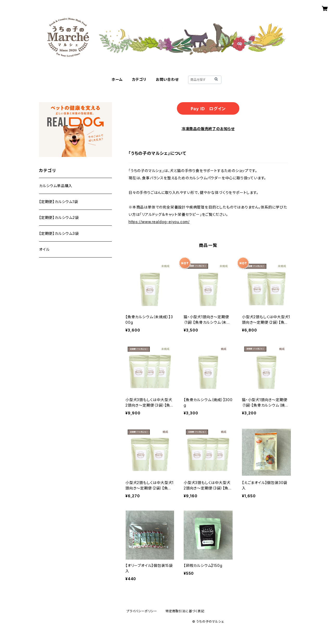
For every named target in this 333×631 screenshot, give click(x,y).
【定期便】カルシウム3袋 (59, 233)
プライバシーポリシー (141, 611)
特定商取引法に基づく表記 (184, 611)
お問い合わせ (167, 79)
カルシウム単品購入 (55, 185)
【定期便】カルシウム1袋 (58, 201)
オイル (44, 249)
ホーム (117, 79)
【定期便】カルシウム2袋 (59, 217)
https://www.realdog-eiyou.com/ (159, 221)
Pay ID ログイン (208, 108)
